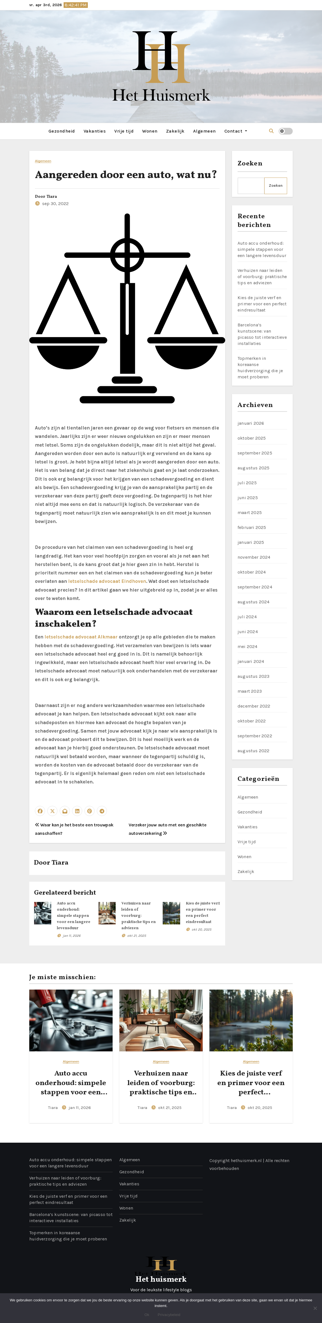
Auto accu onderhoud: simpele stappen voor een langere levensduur (73, 916)
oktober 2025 (252, 438)
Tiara (51, 196)
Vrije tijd (124, 131)
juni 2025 (248, 497)
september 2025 (255, 453)
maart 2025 (250, 512)
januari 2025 (251, 542)
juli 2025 (247, 482)
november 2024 (254, 557)
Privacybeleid (169, 1315)
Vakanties (95, 131)
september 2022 (255, 735)
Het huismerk (161, 1279)
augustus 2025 (254, 467)
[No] (315, 1308)
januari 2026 (251, 423)
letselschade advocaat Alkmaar (81, 637)
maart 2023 (250, 691)
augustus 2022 (254, 750)
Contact (235, 131)
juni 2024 (248, 631)
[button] (271, 131)
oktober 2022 (252, 721)
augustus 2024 (254, 601)
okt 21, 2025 (136, 936)
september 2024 (255, 587)
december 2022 (254, 706)
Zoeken (250, 164)
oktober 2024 (252, 572)
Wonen (150, 131)
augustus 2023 (254, 676)
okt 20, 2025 (201, 929)
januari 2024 (251, 661)
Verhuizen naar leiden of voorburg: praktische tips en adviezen (138, 916)
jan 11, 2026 (71, 936)
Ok (146, 1315)
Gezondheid (61, 131)
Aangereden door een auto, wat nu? (126, 175)
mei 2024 (248, 646)
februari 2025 (252, 527)
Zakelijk (175, 131)
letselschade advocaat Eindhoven (107, 581)
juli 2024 (247, 616)
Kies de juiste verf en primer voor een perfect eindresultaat (262, 304)
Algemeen (204, 131)
